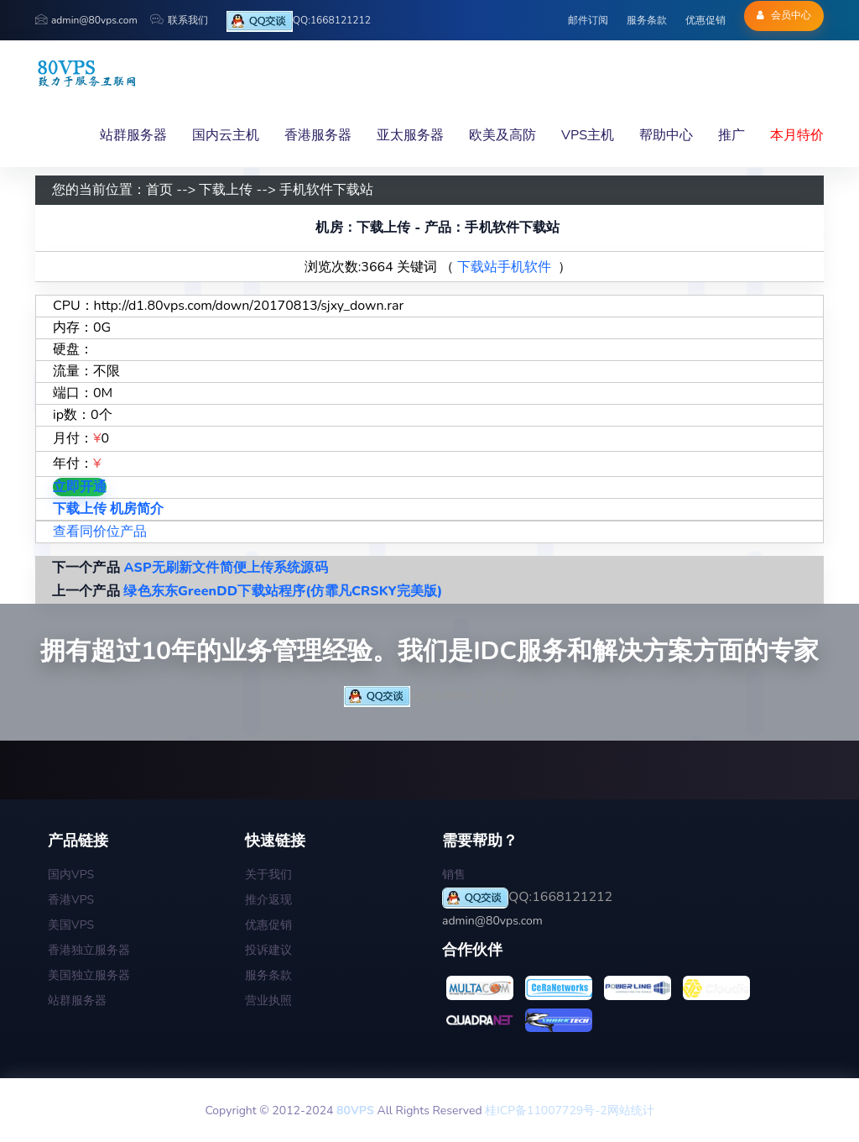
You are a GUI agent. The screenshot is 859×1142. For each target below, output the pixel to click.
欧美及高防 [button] (502, 135)
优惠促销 (705, 20)
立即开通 (80, 487)
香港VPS (71, 900)
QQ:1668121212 (298, 21)
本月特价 (797, 135)
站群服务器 (77, 1000)
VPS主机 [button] (587, 135)
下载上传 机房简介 (108, 509)
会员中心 (784, 15)
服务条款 (647, 20)
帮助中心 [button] (666, 135)
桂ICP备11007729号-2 (546, 1110)
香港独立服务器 (89, 950)
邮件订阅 (588, 20)
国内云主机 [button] (225, 135)
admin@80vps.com (86, 20)
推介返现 (268, 900)
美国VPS (71, 925)
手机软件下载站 (326, 190)
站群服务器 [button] (133, 135)
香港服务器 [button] (317, 135)
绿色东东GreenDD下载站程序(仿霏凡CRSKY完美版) (282, 591)
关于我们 (268, 875)
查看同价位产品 (100, 531)
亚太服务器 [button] (410, 135)
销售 (454, 875)
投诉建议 (268, 950)
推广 (731, 135)
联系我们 (179, 20)
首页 (159, 190)
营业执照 (268, 1000)
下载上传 (225, 190)
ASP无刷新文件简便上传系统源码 (225, 567)
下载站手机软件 (504, 267)
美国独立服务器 (89, 975)
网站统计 (630, 1110)
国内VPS (71, 875)
